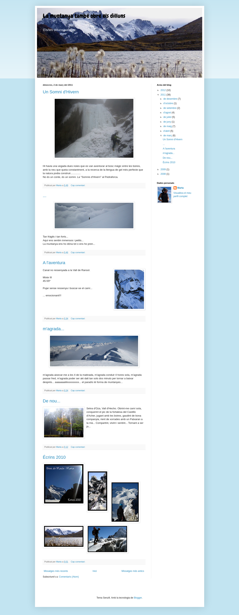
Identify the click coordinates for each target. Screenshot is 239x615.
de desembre (170, 98)
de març (168, 135)
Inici (95, 571)
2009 (163, 169)
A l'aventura (54, 262)
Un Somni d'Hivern (61, 91)
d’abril (166, 131)
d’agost (167, 112)
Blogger (138, 597)
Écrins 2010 (54, 457)
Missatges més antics (133, 571)
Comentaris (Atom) (69, 576)
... (44, 195)
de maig (167, 126)
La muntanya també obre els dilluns (84, 16)
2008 (163, 174)
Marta (180, 188)
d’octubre (168, 103)
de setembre (170, 108)
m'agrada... (53, 328)
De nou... (51, 400)
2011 (163, 94)
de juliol (167, 117)
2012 (163, 90)
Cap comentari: (78, 185)
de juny (167, 121)
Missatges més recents (56, 571)
